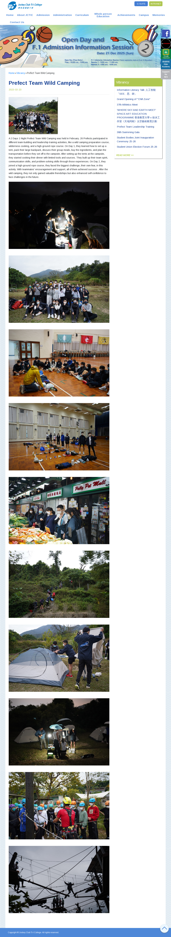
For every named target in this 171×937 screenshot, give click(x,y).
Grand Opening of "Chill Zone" (133, 99)
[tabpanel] (85, 46)
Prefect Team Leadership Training (135, 126)
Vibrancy (20, 72)
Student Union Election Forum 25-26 (137, 146)
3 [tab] (48, 59)
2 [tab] (44, 59)
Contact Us (17, 22)
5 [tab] (54, 59)
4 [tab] (51, 59)
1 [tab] (41, 59)
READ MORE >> (124, 155)
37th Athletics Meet (127, 104)
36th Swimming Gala (128, 132)
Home (10, 15)
